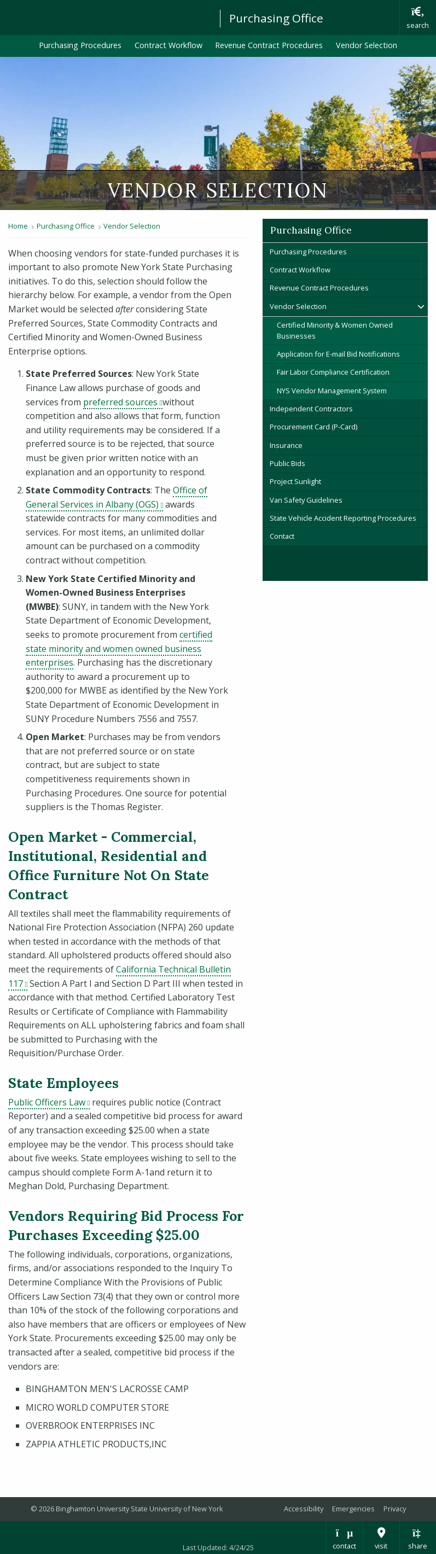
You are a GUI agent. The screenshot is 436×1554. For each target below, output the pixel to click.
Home (18, 226)
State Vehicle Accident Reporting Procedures (343, 518)
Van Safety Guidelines (306, 500)
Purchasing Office (276, 18)
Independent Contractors (311, 409)
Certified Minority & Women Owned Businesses (335, 330)
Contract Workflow (168, 45)
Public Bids (287, 463)
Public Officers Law (49, 1102)
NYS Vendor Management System (332, 390)
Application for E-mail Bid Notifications (338, 354)
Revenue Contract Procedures (269, 45)
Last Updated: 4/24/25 (218, 1547)
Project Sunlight (295, 481)
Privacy (394, 1509)
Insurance (286, 445)
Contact (282, 536)
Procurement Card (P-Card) (313, 427)
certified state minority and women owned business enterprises (119, 648)
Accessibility (303, 1509)
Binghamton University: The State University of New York (105, 16)
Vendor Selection (366, 45)
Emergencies (353, 1509)
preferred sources (122, 402)
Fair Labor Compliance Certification (333, 372)
